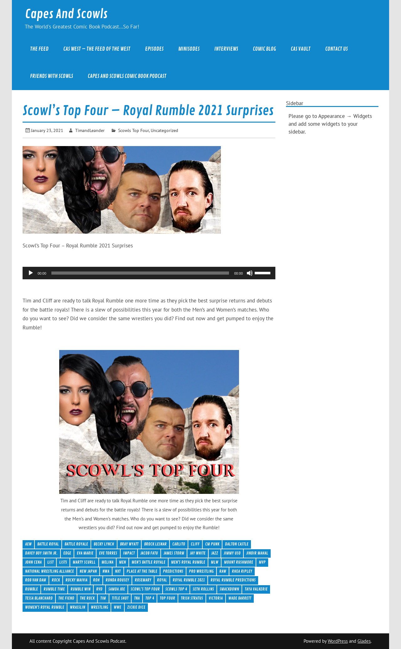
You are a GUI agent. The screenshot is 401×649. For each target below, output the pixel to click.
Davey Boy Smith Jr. (41, 553)
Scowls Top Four (133, 130)
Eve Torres (108, 553)
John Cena (33, 562)
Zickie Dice (136, 607)
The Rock (87, 598)
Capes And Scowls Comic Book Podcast (127, 76)
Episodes (154, 49)
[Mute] (250, 273)
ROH (96, 580)
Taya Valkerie (256, 589)
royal (162, 580)
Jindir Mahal (257, 553)
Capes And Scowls (66, 14)
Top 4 (149, 598)
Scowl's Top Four (145, 589)
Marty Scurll (84, 562)
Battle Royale (76, 544)
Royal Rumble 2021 (189, 580)
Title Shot (120, 598)
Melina (107, 562)
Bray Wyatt (129, 544)
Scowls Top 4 (176, 589)
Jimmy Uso (232, 553)
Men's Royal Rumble (188, 562)
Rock (56, 580)
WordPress (338, 641)
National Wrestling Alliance (49, 571)
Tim (103, 598)
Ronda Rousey (117, 580)
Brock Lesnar (155, 544)
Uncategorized (164, 130)
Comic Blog (264, 49)
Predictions (173, 571)
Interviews (226, 49)
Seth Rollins (203, 589)
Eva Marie (85, 553)
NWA (105, 571)
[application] (149, 273)
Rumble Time (54, 589)
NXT (118, 571)
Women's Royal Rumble (44, 607)
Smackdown (229, 589)
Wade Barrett (239, 598)
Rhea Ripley (242, 571)
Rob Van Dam (35, 580)
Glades (364, 641)
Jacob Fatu (149, 553)
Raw (222, 571)
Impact (129, 553)
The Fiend (66, 598)
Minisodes (189, 49)
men (122, 562)
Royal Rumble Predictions (233, 580)
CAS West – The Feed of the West (96, 49)
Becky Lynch (104, 544)
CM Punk (212, 544)
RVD (99, 589)
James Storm (174, 553)
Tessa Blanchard (39, 598)
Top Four (167, 598)
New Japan (88, 571)
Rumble (31, 589)
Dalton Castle (236, 544)
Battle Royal (48, 544)
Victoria (216, 598)
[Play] (31, 273)
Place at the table (142, 571)
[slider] (140, 273)
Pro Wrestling (201, 571)
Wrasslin (77, 607)
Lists (63, 562)
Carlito (178, 544)
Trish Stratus (192, 598)
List (50, 562)
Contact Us (336, 49)
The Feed (39, 49)
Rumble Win (80, 589)
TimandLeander (90, 130)
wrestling (99, 607)
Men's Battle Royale (148, 562)
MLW (214, 562)
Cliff (195, 544)
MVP (262, 562)
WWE (117, 607)
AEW (28, 544)
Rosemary (143, 580)
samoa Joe (116, 589)
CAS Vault (300, 49)
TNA (137, 598)
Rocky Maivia (76, 580)
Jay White (198, 553)
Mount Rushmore (238, 562)
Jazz (214, 553)
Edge (67, 553)
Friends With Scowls (51, 76)
